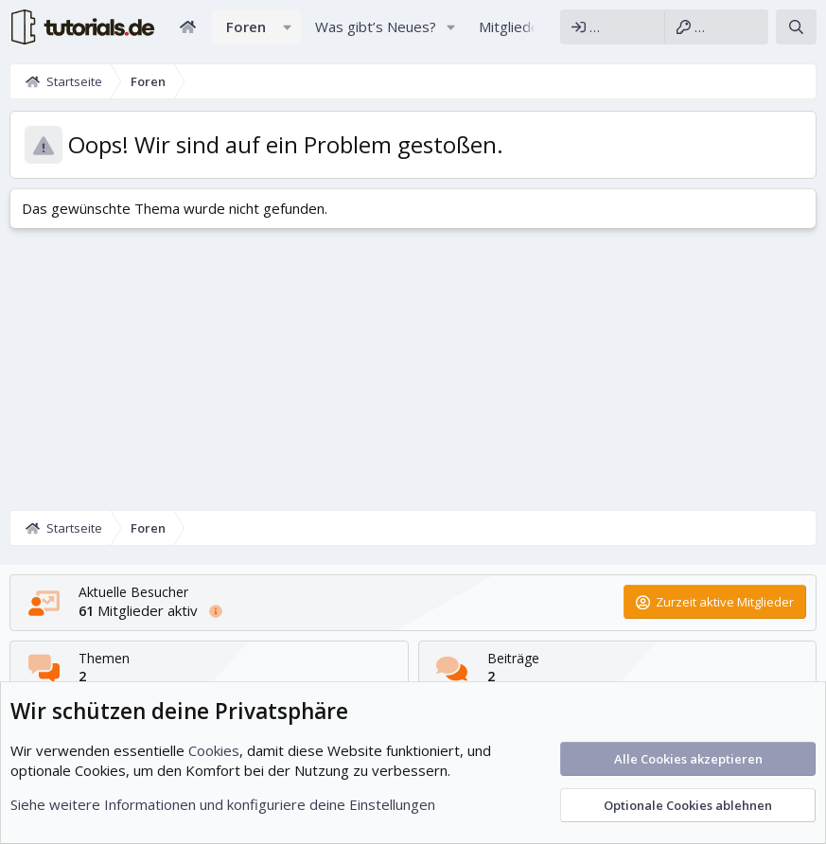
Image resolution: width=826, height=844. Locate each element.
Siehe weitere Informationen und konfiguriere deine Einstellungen (222, 804)
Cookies (213, 750)
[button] (287, 26)
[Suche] (796, 26)
